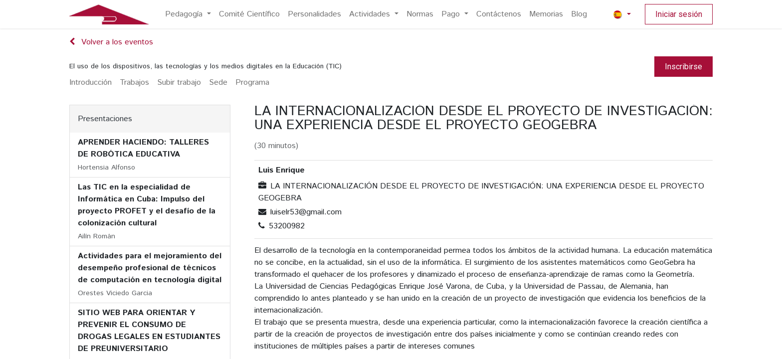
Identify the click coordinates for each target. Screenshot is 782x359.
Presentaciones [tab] (105, 119)
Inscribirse (683, 66)
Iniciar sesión (678, 14)
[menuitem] (188, 14)
